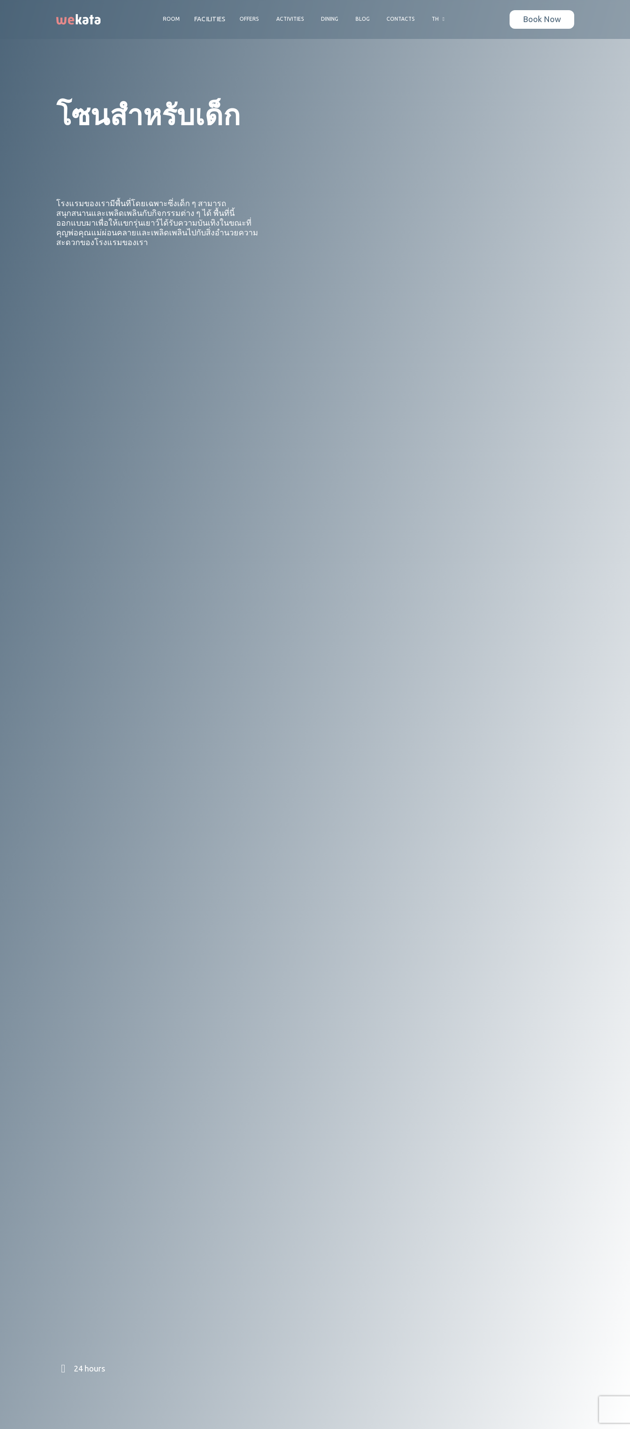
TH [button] (439, 19)
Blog (363, 19)
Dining (329, 19)
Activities (290, 19)
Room (171, 19)
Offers (249, 19)
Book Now (542, 19)
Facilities (209, 19)
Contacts (401, 19)
